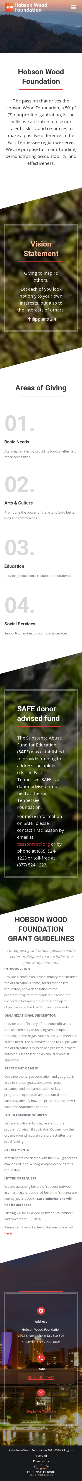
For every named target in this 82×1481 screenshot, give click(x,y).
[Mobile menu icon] (73, 7)
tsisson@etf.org (33, 844)
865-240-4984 (41, 1377)
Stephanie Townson (41, 1411)
